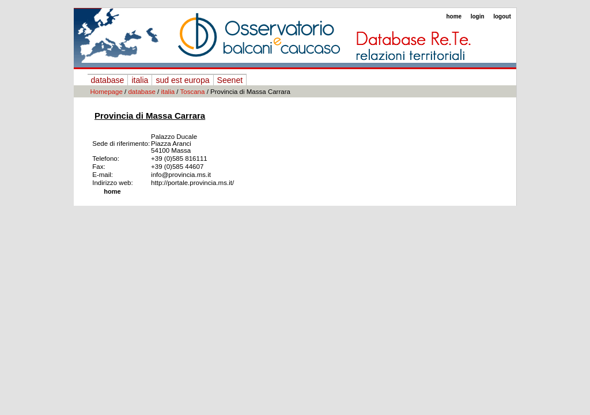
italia (139, 80)
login (478, 16)
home (454, 16)
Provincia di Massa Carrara (149, 115)
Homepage (106, 91)
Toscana (192, 91)
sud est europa (182, 80)
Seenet (230, 80)
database (107, 80)
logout (502, 16)
